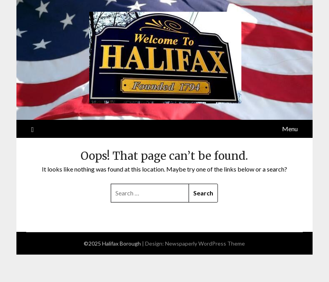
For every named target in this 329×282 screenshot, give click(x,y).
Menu (290, 128)
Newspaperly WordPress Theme (205, 243)
